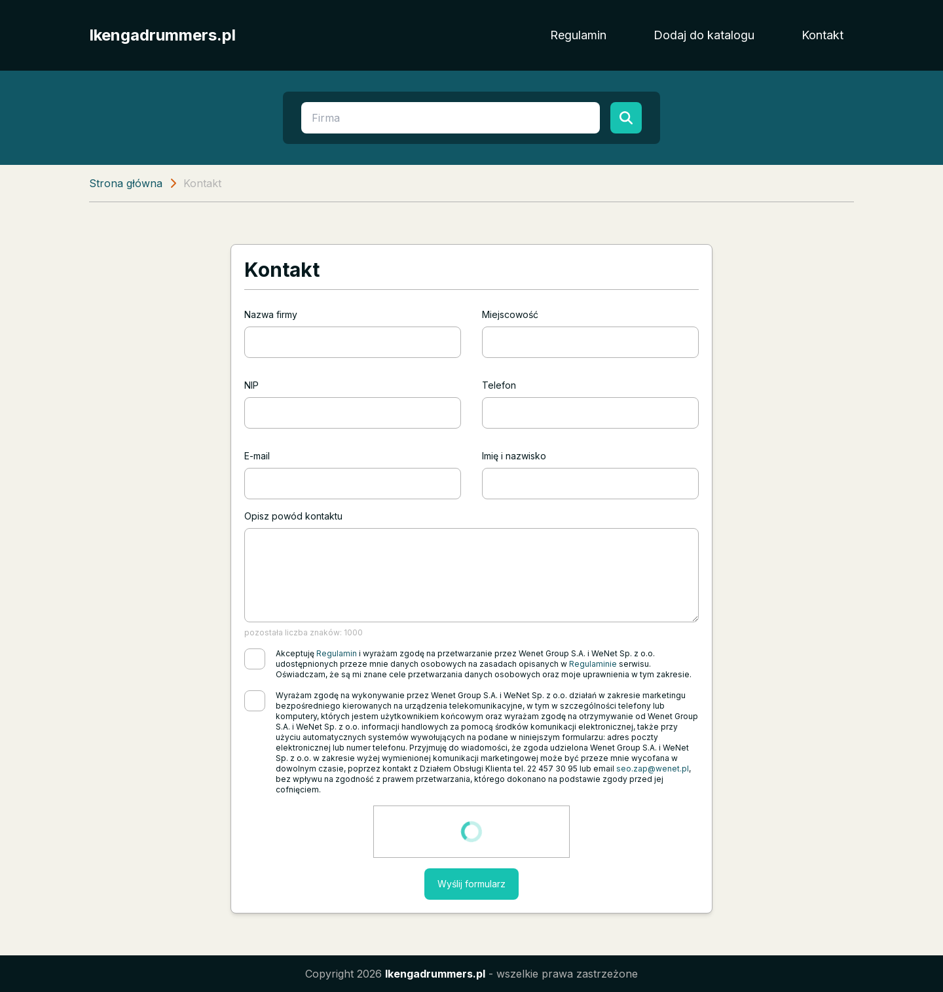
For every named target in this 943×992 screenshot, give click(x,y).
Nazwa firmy (270, 314)
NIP (251, 385)
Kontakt (822, 35)
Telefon (499, 385)
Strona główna (125, 183)
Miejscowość (510, 314)
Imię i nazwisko (514, 455)
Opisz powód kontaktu (293, 516)
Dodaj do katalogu (704, 35)
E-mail (257, 455)
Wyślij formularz (471, 883)
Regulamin (578, 35)
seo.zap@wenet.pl (652, 768)
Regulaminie (593, 664)
